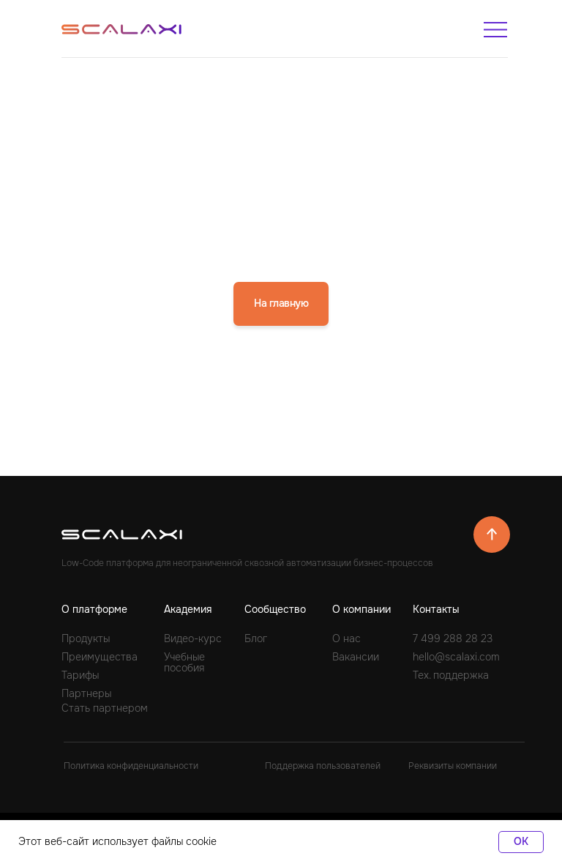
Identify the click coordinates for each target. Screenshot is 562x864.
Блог (255, 638)
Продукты (85, 638)
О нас (346, 638)
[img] (495, 29)
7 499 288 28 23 (452, 638)
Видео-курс (193, 638)
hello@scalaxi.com (456, 656)
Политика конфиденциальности (131, 766)
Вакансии (355, 656)
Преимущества (99, 656)
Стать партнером (104, 708)
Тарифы (80, 675)
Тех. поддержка (451, 675)
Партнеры (86, 693)
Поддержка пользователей (323, 766)
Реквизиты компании (452, 766)
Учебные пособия (184, 662)
